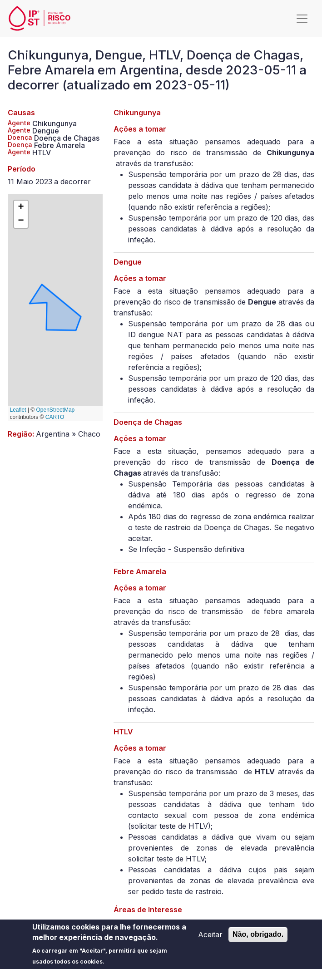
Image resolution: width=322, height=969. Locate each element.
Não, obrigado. (258, 938)
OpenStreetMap (55, 410)
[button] (21, 207)
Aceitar (210, 938)
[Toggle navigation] (302, 19)
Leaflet (18, 410)
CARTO (54, 417)
